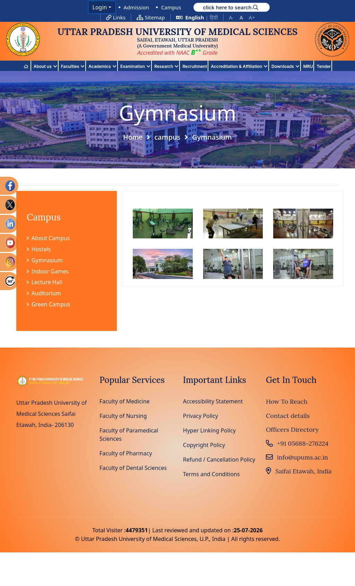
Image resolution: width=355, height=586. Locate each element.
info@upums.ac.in (297, 458)
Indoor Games (48, 271)
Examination (135, 67)
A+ (252, 17)
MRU (308, 66)
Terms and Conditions (211, 475)
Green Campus (48, 305)
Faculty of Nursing (123, 416)
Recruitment (194, 66)
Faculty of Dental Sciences (133, 468)
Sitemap (151, 17)
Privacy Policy (200, 416)
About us (45, 67)
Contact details (288, 416)
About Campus (48, 238)
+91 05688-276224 (297, 444)
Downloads (285, 67)
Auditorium (44, 293)
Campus (171, 7)
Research (166, 67)
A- (231, 17)
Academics (102, 67)
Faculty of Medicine (124, 402)
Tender (324, 66)
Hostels (39, 249)
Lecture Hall (44, 282)
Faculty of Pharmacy (125, 454)
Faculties (73, 67)
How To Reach (287, 402)
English (194, 17)
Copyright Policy (204, 445)
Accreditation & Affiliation (239, 67)
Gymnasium (45, 260)
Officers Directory (292, 430)
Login (100, 7)
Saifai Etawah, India (298, 472)
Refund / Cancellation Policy (219, 460)
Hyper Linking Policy (209, 431)
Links (115, 17)
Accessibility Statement (213, 402)
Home (133, 137)
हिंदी (214, 17)
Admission (136, 7)
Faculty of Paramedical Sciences (128, 435)
